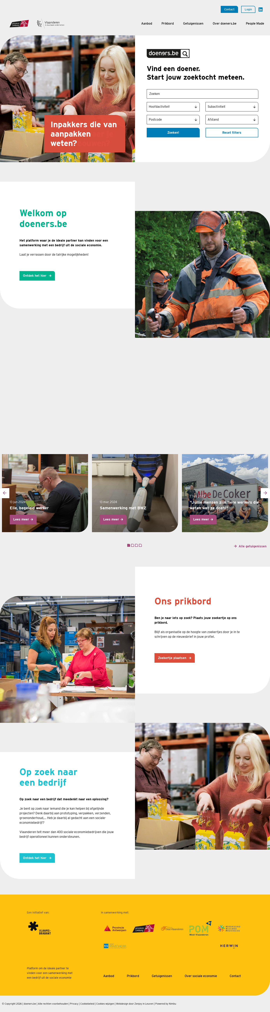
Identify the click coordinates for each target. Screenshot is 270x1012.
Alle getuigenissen (252, 546)
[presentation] (4, 493)
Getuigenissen (193, 23)
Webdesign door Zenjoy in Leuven (134, 1003)
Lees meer (21, 519)
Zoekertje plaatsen (172, 658)
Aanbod (146, 23)
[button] (128, 545)
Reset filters (231, 132)
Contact (229, 9)
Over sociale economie (201, 976)
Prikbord (167, 23)
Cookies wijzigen (105, 1003)
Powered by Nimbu (165, 1003)
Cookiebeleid (87, 1003)
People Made (255, 23)
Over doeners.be (224, 23)
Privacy (74, 1003)
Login (248, 9)
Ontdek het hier (35, 275)
